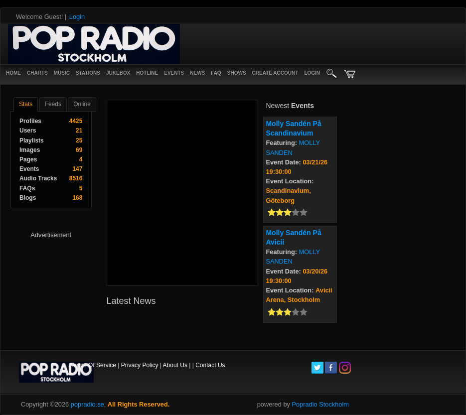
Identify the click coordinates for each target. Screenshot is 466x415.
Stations (88, 73)
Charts (37, 73)
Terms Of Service (93, 365)
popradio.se (87, 404)
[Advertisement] (231, 44)
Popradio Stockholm (320, 404)
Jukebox (118, 73)
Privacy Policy (139, 365)
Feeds (53, 104)
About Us (175, 365)
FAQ (216, 73)
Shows (236, 73)
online (82, 104)
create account (275, 73)
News (197, 73)
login (312, 73)
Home (13, 73)
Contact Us (210, 365)
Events (174, 73)
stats (25, 104)
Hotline (147, 73)
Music (62, 73)
